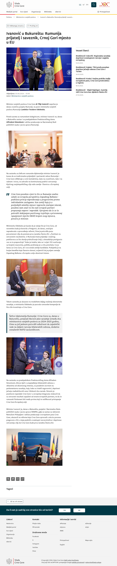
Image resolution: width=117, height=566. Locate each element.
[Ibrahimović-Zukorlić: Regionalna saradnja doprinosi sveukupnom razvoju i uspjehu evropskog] (93, 58)
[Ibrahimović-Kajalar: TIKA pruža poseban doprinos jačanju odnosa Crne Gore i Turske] (93, 69)
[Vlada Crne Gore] (24, 4)
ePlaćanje (63, 523)
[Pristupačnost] (103, 12)
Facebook (35, 536)
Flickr (34, 551)
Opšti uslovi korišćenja (71, 560)
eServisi (58, 12)
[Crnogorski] (80, 4)
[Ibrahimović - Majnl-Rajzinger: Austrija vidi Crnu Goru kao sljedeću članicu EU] (93, 91)
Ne (79, 510)
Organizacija (36, 12)
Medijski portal (11, 12)
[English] (87, 4)
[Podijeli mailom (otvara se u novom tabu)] (18, 479)
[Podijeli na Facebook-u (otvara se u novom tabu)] (13, 479)
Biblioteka (48, 12)
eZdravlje (88, 523)
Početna (9, 17)
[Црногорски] (84, 4)
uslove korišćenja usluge (93, 562)
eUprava (62, 527)
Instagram (35, 544)
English (62, 545)
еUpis (87, 527)
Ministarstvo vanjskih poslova (26, 17)
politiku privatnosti (78, 562)
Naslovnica (10, 523)
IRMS (61, 531)
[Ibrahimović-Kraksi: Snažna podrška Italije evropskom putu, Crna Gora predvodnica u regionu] (93, 81)
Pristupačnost (64, 540)
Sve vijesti (24, 12)
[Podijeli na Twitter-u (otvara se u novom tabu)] (8, 479)
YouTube (35, 547)
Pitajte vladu (36, 523)
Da (65, 510)
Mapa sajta (88, 540)
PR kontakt (36, 527)
